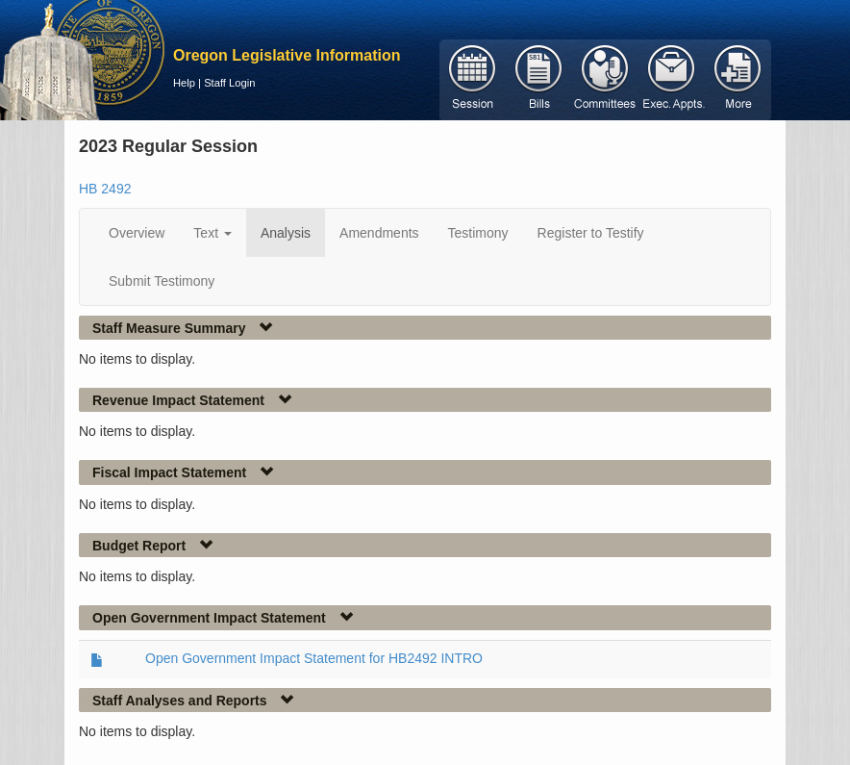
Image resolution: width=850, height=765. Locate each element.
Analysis (286, 233)
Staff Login (229, 83)
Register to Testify (591, 233)
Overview (136, 233)
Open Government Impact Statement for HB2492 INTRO (314, 658)
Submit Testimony (161, 281)
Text (212, 233)
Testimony (478, 233)
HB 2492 (105, 188)
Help (184, 83)
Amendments (378, 233)
